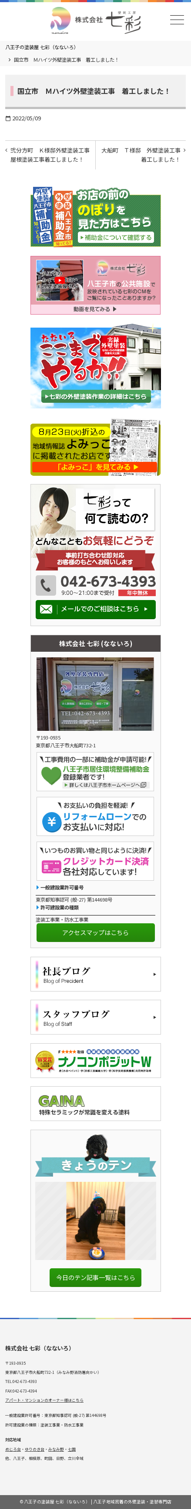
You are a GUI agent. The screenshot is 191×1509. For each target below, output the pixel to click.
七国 (72, 1449)
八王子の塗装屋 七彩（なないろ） (41, 46)
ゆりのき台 (34, 1449)
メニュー (176, 19)
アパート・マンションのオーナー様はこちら (44, 1400)
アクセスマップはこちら (95, 932)
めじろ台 (13, 1449)
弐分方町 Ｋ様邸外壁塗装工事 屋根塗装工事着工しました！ (52, 154)
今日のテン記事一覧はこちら (95, 1277)
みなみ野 (56, 1449)
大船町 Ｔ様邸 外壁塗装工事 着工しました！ (143, 154)
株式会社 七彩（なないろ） (39, 1348)
